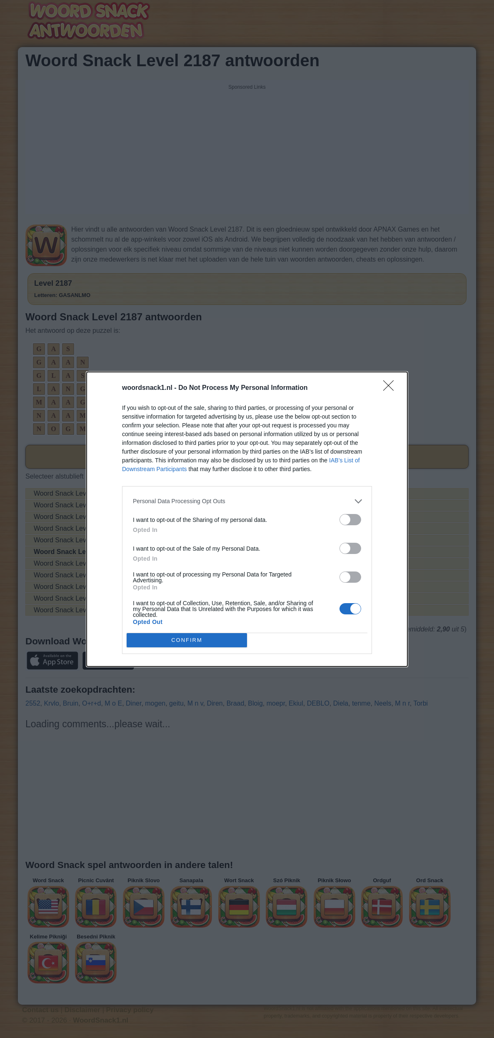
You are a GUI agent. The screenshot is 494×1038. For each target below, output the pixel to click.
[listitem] (247, 501)
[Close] (391, 388)
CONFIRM (186, 639)
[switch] (350, 519)
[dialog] (247, 519)
